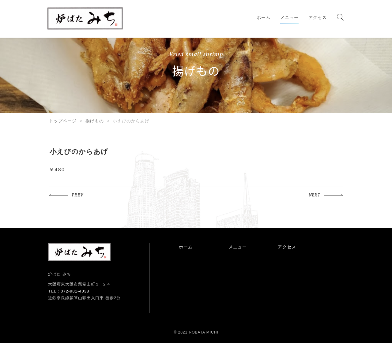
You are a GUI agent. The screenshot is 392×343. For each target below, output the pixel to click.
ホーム (263, 17)
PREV (77, 195)
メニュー (289, 17)
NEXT (314, 195)
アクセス (317, 17)
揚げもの (94, 120)
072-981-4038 (75, 291)
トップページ (63, 120)
